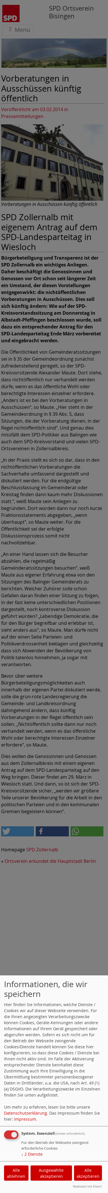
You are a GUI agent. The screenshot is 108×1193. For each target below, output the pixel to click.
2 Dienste (32, 1154)
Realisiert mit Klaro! (87, 1186)
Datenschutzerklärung (25, 1113)
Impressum (25, 1119)
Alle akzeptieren (88, 1173)
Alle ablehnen (16, 1173)
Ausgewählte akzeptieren (51, 1173)
